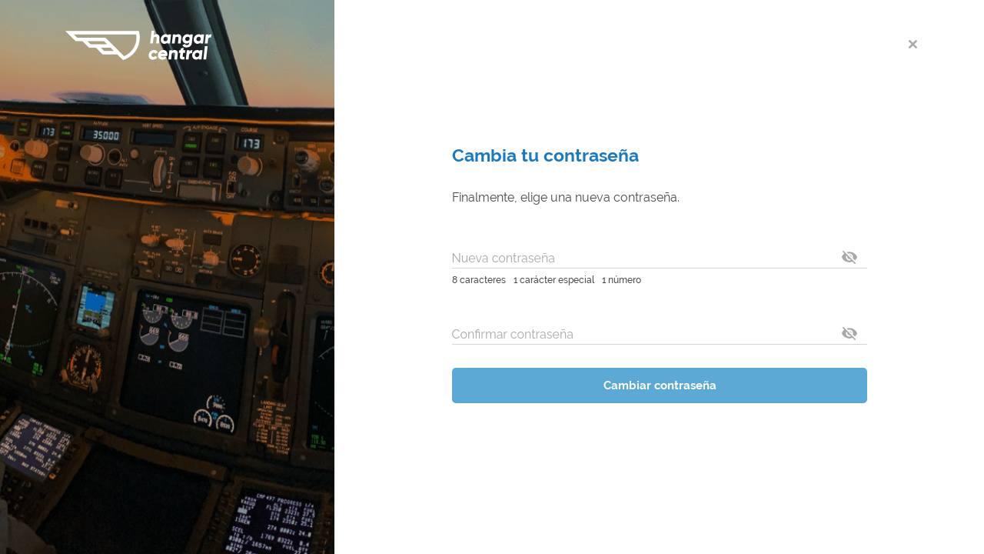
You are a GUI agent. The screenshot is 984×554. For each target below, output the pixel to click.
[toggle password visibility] (849, 257)
